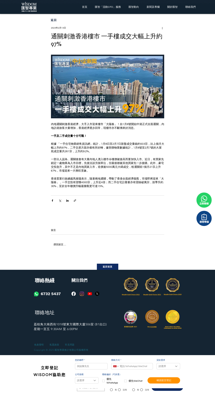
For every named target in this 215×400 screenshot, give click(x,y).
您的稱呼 (80, 360)
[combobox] (168, 366)
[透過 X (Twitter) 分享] (59, 200)
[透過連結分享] (74, 200)
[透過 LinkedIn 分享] (67, 200)
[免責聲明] (39, 345)
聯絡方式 (116, 360)
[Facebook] (73, 294)
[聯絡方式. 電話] (135, 366)
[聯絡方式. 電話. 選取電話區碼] (116, 366)
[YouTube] (90, 294)
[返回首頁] (107, 267)
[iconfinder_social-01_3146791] (36, 293)
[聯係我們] (204, 218)
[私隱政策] (54, 345)
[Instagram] (82, 294)
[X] (97, 294)
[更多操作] (162, 28)
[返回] (54, 20)
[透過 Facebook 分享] (52, 200)
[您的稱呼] (90, 366)
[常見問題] (69, 345)
